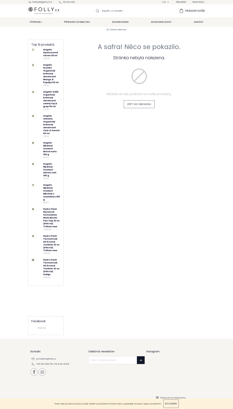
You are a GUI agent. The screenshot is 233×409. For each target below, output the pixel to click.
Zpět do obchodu (139, 104)
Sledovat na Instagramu (173, 397)
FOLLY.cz (42, 327)
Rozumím (171, 403)
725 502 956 (69, 2)
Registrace (198, 2)
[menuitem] (36, 22)
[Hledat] (117, 11)
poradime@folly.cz (42, 2)
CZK (164, 2)
